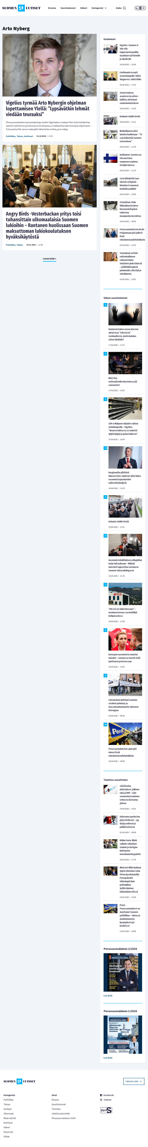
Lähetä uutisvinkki (61, 1113)
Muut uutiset (10, 1118)
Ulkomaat (9, 1113)
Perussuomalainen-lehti (64, 1118)
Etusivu (52, 8)
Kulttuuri (28, 136)
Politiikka (10, 136)
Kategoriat (99, 8)
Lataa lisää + (49, 258)
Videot (83, 8)
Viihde (7, 1136)
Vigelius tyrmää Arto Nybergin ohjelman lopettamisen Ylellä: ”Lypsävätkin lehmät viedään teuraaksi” (47, 108)
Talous (20, 136)
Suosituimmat (68, 8)
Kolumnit (8, 1132)
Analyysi (8, 1109)
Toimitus (56, 1109)
